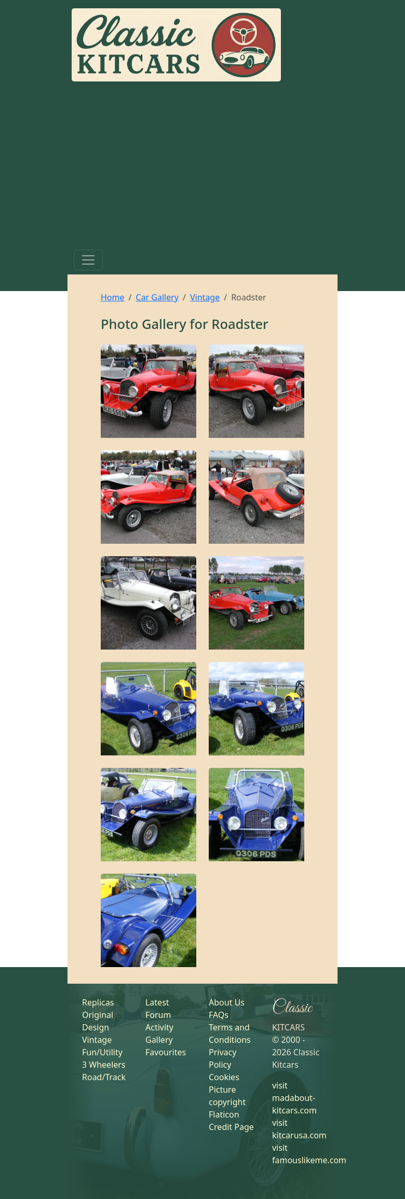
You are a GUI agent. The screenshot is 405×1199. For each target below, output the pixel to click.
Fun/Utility (102, 1052)
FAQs (218, 1015)
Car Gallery (157, 297)
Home (113, 297)
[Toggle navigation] (88, 260)
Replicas (98, 1002)
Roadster (239, 324)
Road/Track (104, 1077)
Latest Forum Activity (159, 1015)
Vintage (205, 297)
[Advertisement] (202, 167)
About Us (227, 1002)
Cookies (224, 1077)
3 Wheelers (104, 1064)
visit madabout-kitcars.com (294, 1098)
